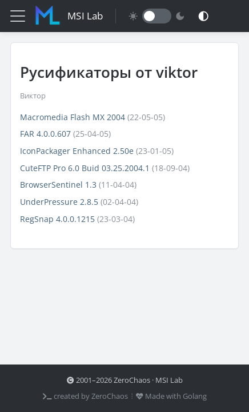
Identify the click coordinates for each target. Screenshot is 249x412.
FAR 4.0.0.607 (45, 133)
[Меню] (17, 16)
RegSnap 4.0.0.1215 (57, 218)
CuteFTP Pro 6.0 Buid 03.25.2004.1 (85, 168)
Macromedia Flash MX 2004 (72, 117)
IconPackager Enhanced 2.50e (77, 150)
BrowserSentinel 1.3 (58, 184)
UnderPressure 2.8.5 (59, 201)
